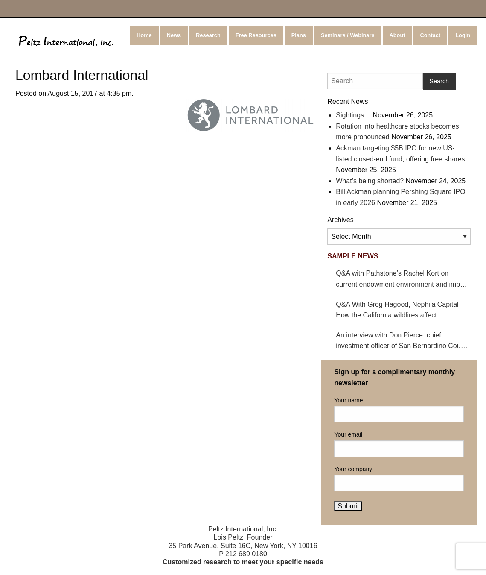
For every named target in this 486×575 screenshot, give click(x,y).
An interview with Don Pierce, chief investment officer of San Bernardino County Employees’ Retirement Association (403, 342)
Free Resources (256, 35)
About (397, 35)
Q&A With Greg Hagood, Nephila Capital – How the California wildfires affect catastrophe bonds (400, 311)
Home (144, 35)
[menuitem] (145, 35)
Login (462, 35)
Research (208, 35)
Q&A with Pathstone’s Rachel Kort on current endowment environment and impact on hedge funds (402, 280)
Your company (399, 478)
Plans (298, 35)
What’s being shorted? (370, 181)
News (174, 35)
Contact (430, 35)
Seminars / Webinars (348, 35)
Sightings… (353, 115)
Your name (399, 409)
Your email (399, 444)
